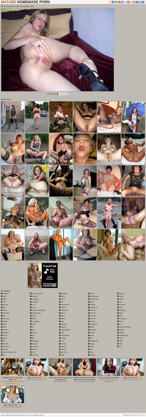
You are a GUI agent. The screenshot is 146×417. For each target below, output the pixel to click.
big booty (5, 318)
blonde (4, 330)
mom (62, 341)
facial (33, 324)
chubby (4, 349)
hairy (32, 352)
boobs (4, 335)
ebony (33, 316)
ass (3, 302)
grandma (34, 346)
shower (120, 293)
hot (61, 302)
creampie (34, 299)
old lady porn (93, 296)
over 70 (91, 318)
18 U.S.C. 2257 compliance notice (33, 415)
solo (119, 307)
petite (91, 327)
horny (62, 299)
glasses (33, 344)
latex (61, 316)
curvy (33, 307)
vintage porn (122, 335)
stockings (121, 310)
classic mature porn (9, 352)
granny (33, 349)
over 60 (91, 316)
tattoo (120, 313)
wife (119, 344)
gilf (32, 338)
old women (93, 299)
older (91, 302)
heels (62, 296)
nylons (91, 293)
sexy (90, 352)
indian (62, 307)
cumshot (34, 302)
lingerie (62, 327)
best (3, 316)
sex (90, 349)
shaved (91, 355)
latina (62, 318)
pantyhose (92, 324)
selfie (91, 346)
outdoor (92, 304)
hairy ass (34, 355)
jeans (62, 313)
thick (119, 316)
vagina (120, 332)
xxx (119, 346)
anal (3, 296)
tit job (120, 321)
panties (91, 321)
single (120, 296)
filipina (33, 332)
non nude (63, 352)
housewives (64, 304)
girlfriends (34, 341)
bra (3, 341)
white (120, 341)
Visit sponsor (64, 94)
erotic (33, 318)
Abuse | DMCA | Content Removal (11, 415)
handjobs (63, 293)
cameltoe (5, 346)
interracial (63, 310)
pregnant (92, 330)
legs (61, 321)
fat (32, 327)
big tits (4, 321)
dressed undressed (38, 310)
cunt (32, 304)
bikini (3, 324)
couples (33, 296)
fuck (32, 335)
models (62, 338)
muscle (62, 344)
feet (32, 330)
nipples (62, 349)
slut (119, 302)
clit (3, 355)
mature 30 (92, 307)
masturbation (64, 330)
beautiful (5, 313)
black (4, 327)
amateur (5, 293)
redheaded (93, 341)
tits (119, 324)
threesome (122, 318)
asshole (4, 304)
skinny (120, 299)
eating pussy (35, 313)
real (90, 338)
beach (4, 310)
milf (61, 332)
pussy (91, 335)
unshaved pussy (124, 327)
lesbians (63, 324)
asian (4, 299)
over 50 (91, 313)
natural (62, 346)
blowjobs (5, 332)
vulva (120, 338)
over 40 (91, 310)
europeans (34, 321)
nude (62, 355)
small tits (121, 304)
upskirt (120, 330)
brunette (5, 344)
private (91, 332)
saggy (91, 344)
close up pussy (36, 293)
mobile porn (64, 335)
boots (4, 338)
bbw (3, 307)
